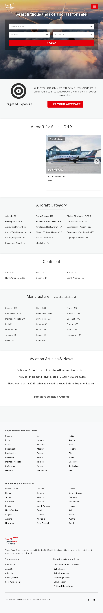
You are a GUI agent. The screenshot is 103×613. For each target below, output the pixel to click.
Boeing (40, 466)
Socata (40, 453)
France (72, 506)
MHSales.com (60, 582)
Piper (7, 440)
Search (51, 43)
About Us (9, 569)
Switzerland (74, 501)
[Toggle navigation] (94, 6)
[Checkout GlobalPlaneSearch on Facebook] (88, 600)
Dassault (9, 470)
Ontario (40, 493)
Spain (71, 514)
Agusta (72, 440)
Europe (72, 489)
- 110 (40, 272)
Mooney (41, 449)
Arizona (8, 519)
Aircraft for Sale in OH (51, 127)
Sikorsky (72, 462)
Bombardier (10, 453)
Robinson (9, 457)
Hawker (40, 440)
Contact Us (10, 564)
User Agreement (13, 582)
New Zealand (43, 523)
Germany (73, 497)
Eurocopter (42, 470)
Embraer (41, 444)
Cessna (8, 436)
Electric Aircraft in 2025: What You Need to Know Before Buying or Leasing (51, 383)
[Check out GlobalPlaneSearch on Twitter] (94, 600)
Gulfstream (10, 466)
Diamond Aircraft (13, 462)
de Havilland (74, 466)
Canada (40, 489)
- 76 (75, 278)
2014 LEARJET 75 (56, 176)
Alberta (40, 497)
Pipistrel (72, 449)
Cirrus (8, 444)
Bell (39, 436)
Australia (41, 519)
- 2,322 (15, 278)
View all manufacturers (65, 297)
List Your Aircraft (65, 104)
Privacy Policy (11, 577)
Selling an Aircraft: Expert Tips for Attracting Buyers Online (51, 370)
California (9, 501)
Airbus (71, 457)
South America (44, 506)
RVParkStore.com (62, 573)
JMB (70, 470)
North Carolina (11, 510)
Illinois (8, 506)
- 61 (9, 272)
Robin (71, 436)
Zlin (70, 453)
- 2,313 (73, 272)
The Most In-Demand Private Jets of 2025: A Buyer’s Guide (51, 376)
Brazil (39, 510)
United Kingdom (76, 493)
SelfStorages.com (62, 577)
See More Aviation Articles (51, 396)
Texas (8, 497)
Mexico (40, 501)
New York (9, 523)
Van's (71, 444)
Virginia (8, 514)
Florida (8, 493)
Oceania (41, 514)
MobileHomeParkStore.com (66, 564)
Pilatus (40, 457)
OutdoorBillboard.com (63, 586)
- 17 (41, 278)
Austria (72, 519)
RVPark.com (59, 569)
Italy (71, 510)
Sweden (72, 523)
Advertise (9, 573)
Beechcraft (10, 449)
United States (11, 489)
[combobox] (51, 26)
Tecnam (40, 462)
